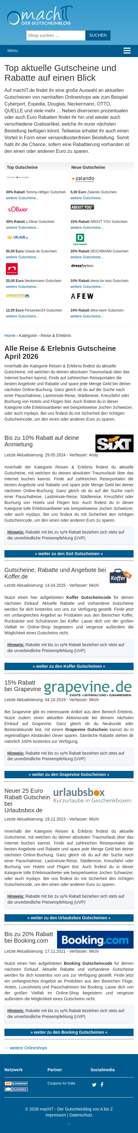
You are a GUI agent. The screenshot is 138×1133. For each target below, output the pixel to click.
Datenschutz (80, 1115)
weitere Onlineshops (25, 1048)
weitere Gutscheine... (22, 198)
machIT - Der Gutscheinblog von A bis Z (76, 1109)
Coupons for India (61, 1083)
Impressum (56, 1115)
